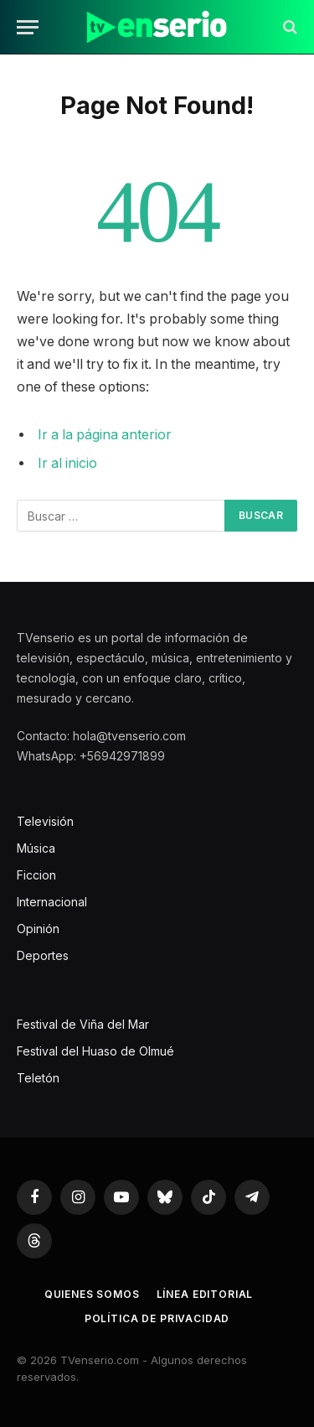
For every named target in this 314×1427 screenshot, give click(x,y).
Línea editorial (205, 1294)
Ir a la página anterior (105, 435)
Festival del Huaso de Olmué (95, 1051)
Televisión (45, 821)
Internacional (52, 902)
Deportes (43, 955)
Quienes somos (92, 1294)
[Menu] (28, 27)
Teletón (38, 1078)
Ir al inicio (67, 463)
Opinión (38, 928)
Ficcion (36, 875)
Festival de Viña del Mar (83, 1024)
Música (36, 848)
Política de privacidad (157, 1318)
